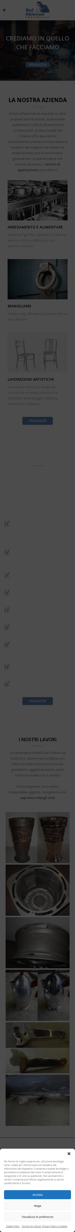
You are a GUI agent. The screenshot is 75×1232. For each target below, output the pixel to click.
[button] (69, 1154)
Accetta (37, 1194)
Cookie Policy (13, 1226)
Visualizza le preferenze (37, 1217)
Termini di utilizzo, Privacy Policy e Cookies (44, 1226)
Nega (37, 1205)
